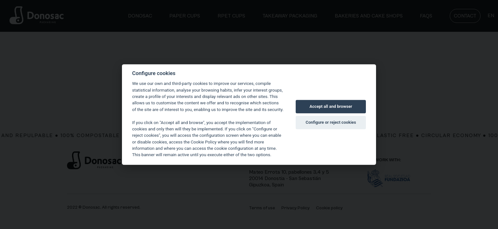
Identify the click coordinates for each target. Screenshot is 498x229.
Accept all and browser (331, 106)
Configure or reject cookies (331, 122)
